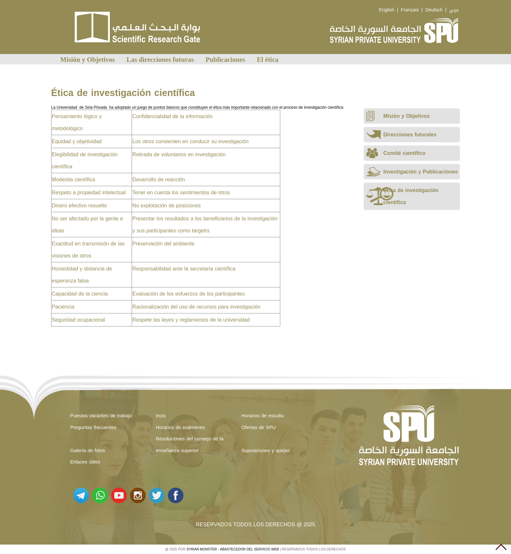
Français (410, 10)
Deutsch (434, 10)
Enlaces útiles (85, 461)
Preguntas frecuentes (93, 427)
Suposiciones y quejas (265, 450)
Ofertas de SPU (258, 427)
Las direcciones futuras (160, 59)
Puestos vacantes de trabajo (101, 415)
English (386, 10)
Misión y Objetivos (87, 59)
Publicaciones (225, 59)
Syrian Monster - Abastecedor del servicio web (232, 549)
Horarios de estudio (262, 415)
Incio (161, 415)
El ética (267, 59)
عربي (454, 10)
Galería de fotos (87, 450)
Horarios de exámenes (180, 427)
